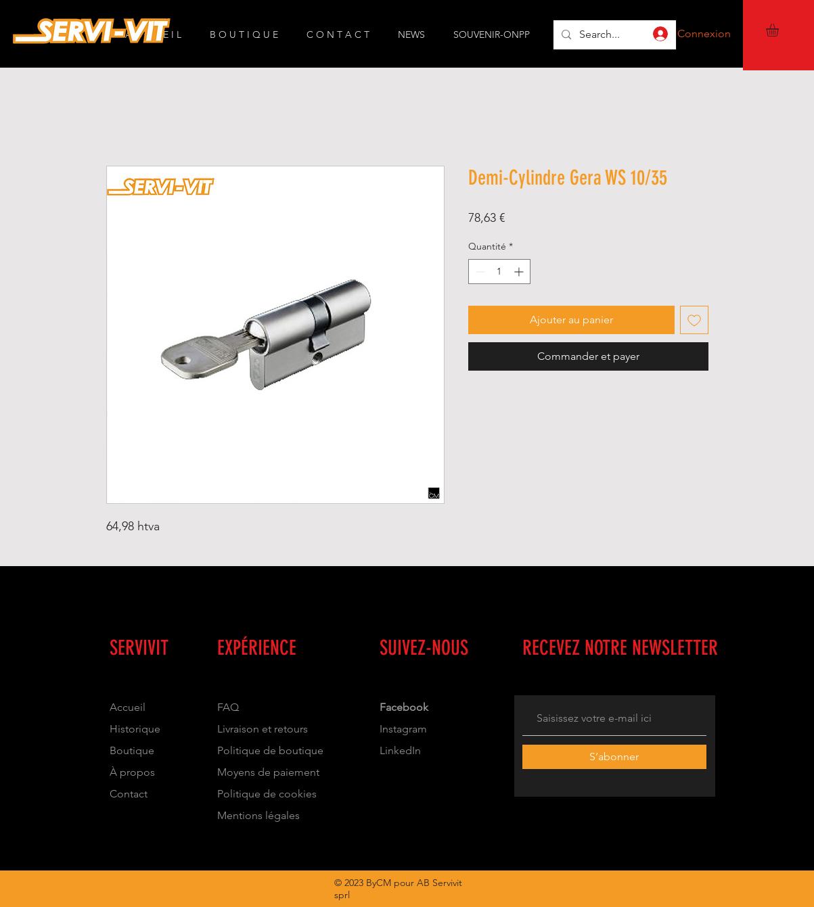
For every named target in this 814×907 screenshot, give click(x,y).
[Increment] (520, 271)
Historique (135, 728)
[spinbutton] (499, 271)
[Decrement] (478, 271)
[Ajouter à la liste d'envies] (694, 320)
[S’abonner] (614, 757)
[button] (780, 30)
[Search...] (613, 34)
